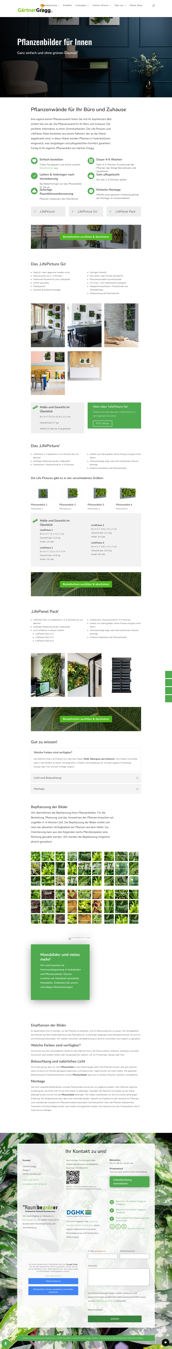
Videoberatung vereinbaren (122, 1181)
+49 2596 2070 (30, 1180)
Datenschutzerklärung (105, 1300)
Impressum (50, 1338)
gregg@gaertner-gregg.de (34, 1183)
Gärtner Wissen (100, 5)
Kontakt (67, 1338)
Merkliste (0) (46, 12)
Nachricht (92, 1265)
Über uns (119, 5)
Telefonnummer (127, 1251)
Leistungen (80, 5)
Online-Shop (136, 5)
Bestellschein (47, 168)
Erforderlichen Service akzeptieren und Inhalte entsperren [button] (53, 1291)
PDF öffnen (102, 423)
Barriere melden (135, 1338)
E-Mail (96, 1251)
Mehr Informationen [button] (53, 1276)
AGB (59, 1338)
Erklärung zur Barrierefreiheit (113, 1338)
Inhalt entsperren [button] (53, 1281)
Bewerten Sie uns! (127, 1228)
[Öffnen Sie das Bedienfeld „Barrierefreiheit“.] (5, 1343)
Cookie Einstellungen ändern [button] (85, 1338)
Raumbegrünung (48, 5)
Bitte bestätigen (95, 1309)
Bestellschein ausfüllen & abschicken (86, 237)
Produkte (67, 5)
